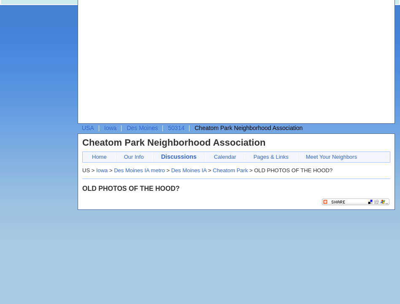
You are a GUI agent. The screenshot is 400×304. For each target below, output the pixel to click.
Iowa (110, 128)
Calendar (225, 157)
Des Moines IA (189, 170)
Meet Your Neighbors (331, 157)
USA (88, 128)
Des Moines (142, 128)
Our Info (134, 157)
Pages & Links (271, 157)
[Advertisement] (189, 64)
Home (99, 157)
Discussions (179, 156)
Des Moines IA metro (139, 170)
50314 (176, 128)
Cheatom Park (230, 170)
